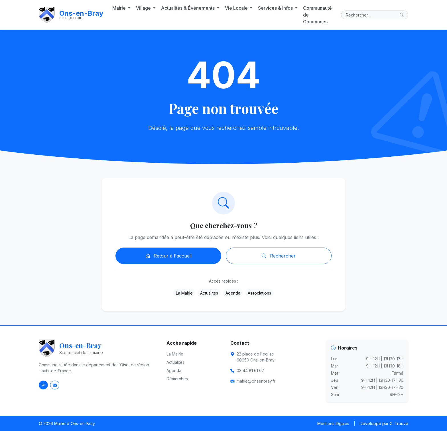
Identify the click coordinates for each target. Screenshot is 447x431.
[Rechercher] (374, 15)
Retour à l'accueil (168, 256)
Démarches (177, 378)
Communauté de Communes (317, 14)
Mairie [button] (119, 8)
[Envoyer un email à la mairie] (54, 385)
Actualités (209, 293)
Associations (259, 293)
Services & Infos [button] (276, 8)
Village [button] (144, 8)
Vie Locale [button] (237, 8)
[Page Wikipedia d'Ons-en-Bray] (43, 385)
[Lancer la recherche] (402, 15)
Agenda (232, 293)
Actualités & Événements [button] (188, 8)
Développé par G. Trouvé (384, 423)
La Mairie (184, 293)
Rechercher (279, 256)
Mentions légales (333, 423)
